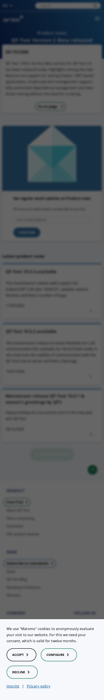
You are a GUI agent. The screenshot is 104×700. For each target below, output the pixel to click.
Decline (22, 672)
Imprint (13, 686)
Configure (58, 654)
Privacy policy (38, 686)
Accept (21, 654)
